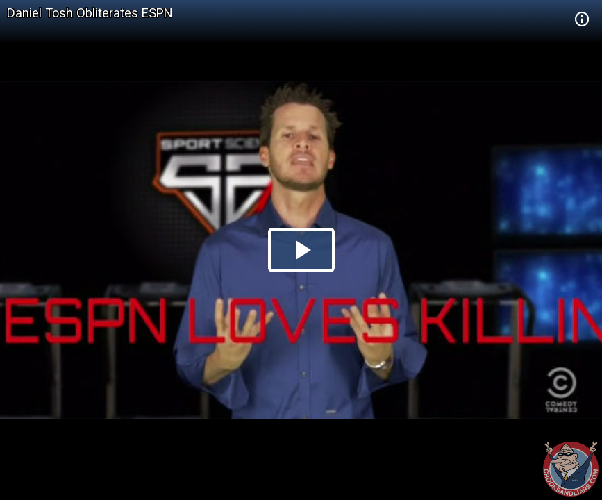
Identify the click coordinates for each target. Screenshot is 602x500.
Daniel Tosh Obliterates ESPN (90, 13)
